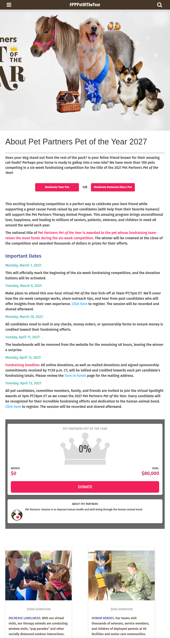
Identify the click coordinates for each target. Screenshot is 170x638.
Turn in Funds (75, 375)
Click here (79, 304)
